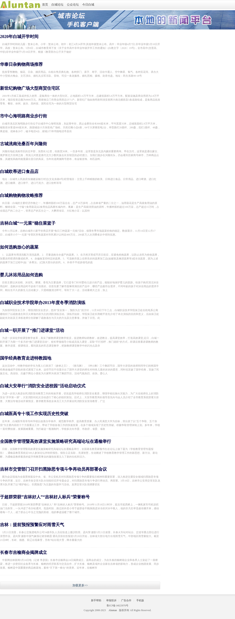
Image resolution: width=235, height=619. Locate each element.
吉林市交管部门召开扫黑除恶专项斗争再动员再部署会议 (53, 469)
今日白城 (88, 4)
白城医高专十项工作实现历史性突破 (34, 413)
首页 (45, 4)
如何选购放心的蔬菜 (19, 247)
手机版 (140, 600)
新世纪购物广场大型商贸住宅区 (30, 88)
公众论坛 (73, 4)
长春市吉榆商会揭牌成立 (23, 552)
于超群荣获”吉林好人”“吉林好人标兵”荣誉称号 (45, 497)
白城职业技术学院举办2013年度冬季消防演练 (42, 302)
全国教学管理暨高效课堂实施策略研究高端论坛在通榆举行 (55, 441)
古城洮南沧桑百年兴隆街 (23, 143)
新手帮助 (96, 600)
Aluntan (113, 610)
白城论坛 (57, 4)
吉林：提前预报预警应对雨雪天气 (32, 524)
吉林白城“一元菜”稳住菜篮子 (28, 223)
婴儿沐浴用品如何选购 (21, 274)
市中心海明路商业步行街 (23, 116)
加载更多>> (80, 585)
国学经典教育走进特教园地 (25, 358)
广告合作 (126, 600)
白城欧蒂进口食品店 (19, 171)
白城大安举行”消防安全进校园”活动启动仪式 (42, 385)
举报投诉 (111, 600)
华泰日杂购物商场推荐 (21, 64)
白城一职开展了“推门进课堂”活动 (32, 330)
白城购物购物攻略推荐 (21, 195)
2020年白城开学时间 (19, 36)
